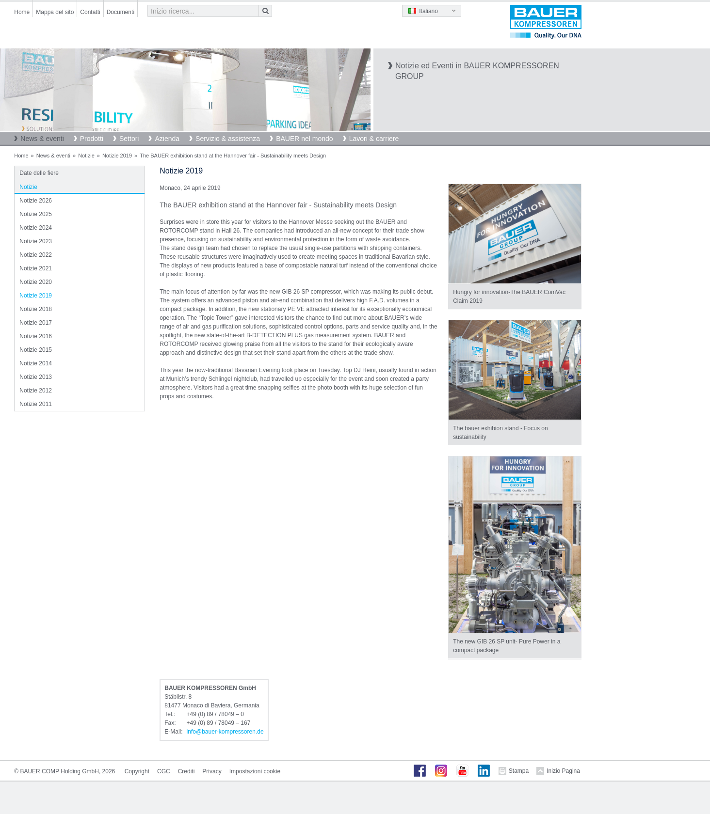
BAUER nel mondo (304, 138)
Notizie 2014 (35, 363)
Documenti (120, 12)
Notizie (86, 155)
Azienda (167, 138)
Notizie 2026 (35, 200)
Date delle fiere (39, 173)
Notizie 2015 (35, 349)
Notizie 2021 (35, 268)
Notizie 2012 (35, 390)
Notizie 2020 (35, 282)
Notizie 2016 (35, 336)
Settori (129, 138)
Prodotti (91, 138)
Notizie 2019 (117, 155)
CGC (163, 771)
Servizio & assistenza (227, 138)
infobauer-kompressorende (225, 731)
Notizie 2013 (35, 377)
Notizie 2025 (35, 214)
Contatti (90, 12)
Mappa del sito (55, 12)
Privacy (211, 771)
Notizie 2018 (35, 309)
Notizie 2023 (35, 241)
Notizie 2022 (35, 254)
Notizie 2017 (35, 322)
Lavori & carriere (374, 138)
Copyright (137, 771)
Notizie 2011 (35, 404)
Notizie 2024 (35, 227)
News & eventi (42, 138)
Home (22, 12)
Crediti (186, 771)
